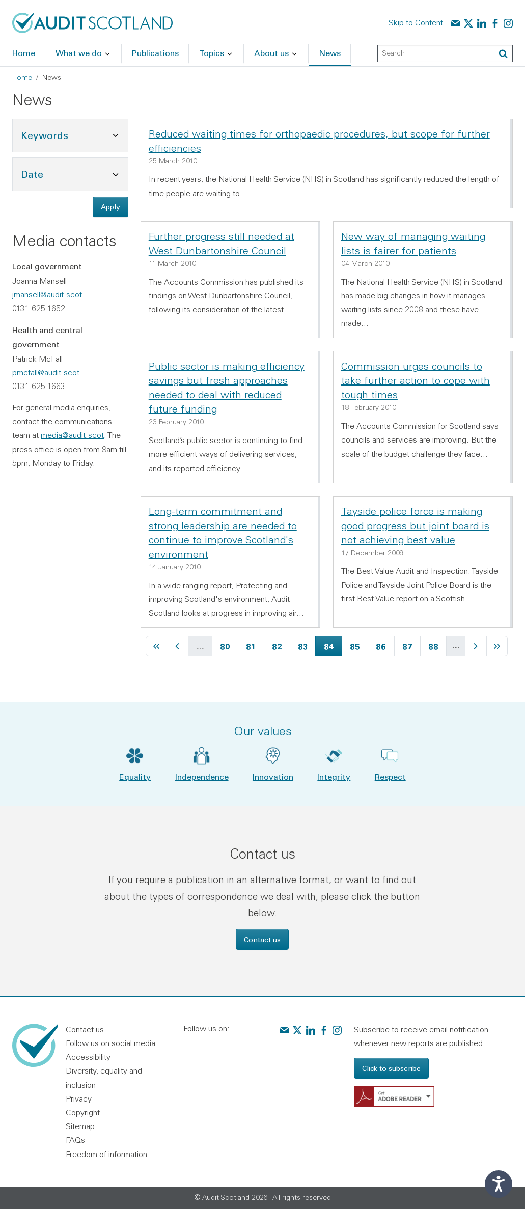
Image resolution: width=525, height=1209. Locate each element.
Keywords (74, 134)
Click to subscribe (391, 1068)
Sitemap (80, 1126)
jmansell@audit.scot (47, 294)
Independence (202, 776)
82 (280, 645)
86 (384, 645)
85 (358, 645)
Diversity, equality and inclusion (104, 1077)
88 (437, 645)
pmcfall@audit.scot (45, 372)
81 (254, 645)
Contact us (262, 939)
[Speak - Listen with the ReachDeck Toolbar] (498, 1184)
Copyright (83, 1112)
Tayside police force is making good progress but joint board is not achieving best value (415, 525)
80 (228, 645)
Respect (390, 776)
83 (306, 645)
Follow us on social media (110, 1043)
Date (74, 173)
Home (22, 77)
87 (411, 645)
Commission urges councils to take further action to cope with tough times (415, 380)
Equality (135, 776)
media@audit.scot (72, 435)
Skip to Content (416, 22)
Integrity (333, 776)
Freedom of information (106, 1154)
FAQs (75, 1140)
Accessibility (88, 1057)
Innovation (273, 776)
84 (332, 645)
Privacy (79, 1098)
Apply (110, 206)
